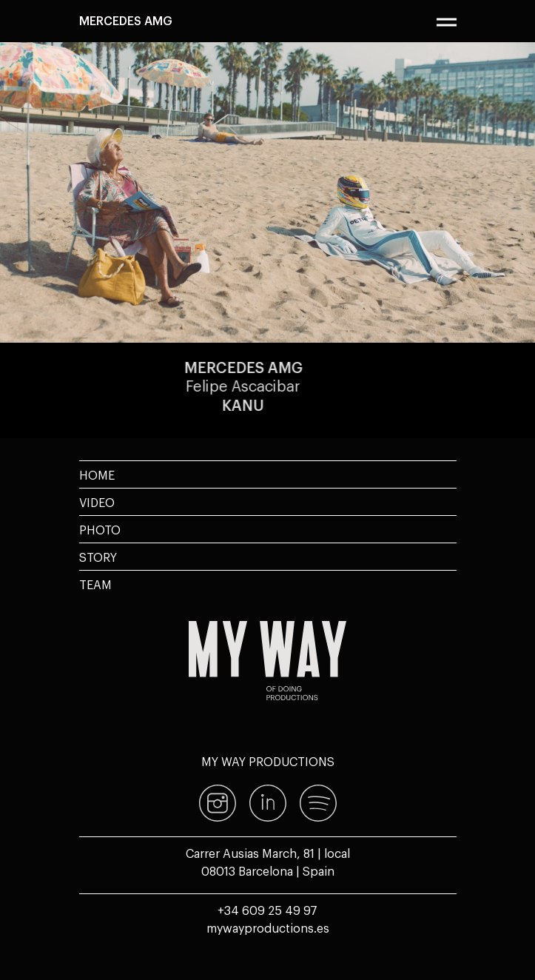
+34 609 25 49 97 (267, 910)
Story (98, 556)
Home (97, 474)
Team (95, 584)
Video (97, 502)
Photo (100, 529)
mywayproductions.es (267, 927)
